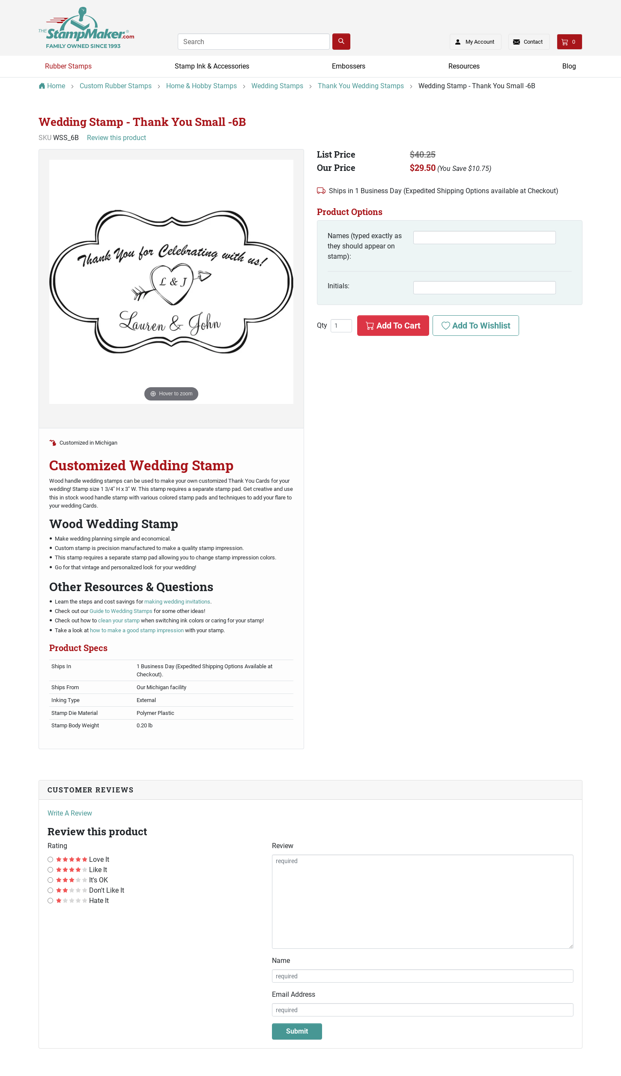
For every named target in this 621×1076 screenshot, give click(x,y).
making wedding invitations (177, 601)
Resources (464, 66)
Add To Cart (393, 325)
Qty (322, 325)
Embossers (348, 66)
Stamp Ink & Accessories (212, 66)
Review (282, 846)
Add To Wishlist (476, 325)
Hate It (82, 901)
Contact (533, 42)
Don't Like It (90, 890)
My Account (472, 40)
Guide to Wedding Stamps (120, 611)
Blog (569, 66)
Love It (82, 859)
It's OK (82, 880)
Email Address (293, 994)
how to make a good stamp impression (137, 630)
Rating (57, 846)
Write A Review (70, 813)
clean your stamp (119, 620)
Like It (81, 870)
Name (281, 960)
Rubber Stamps (68, 66)
